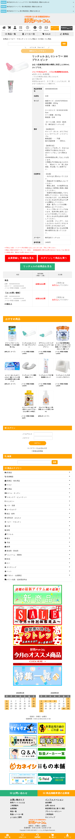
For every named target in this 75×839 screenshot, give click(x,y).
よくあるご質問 (16, 818)
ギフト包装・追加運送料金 (17, 580)
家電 (8, 531)
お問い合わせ (18, 794)
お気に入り (22, 836)
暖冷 (8, 539)
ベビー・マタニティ (17, 39)
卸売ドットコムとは (17, 803)
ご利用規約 (49, 815)
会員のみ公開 (40, 284)
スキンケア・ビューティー (17, 498)
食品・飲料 (10, 514)
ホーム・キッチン (13, 494)
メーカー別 (28, 34)
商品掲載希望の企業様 (56, 794)
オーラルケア (11, 510)
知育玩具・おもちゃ (13, 519)
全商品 (5, 39)
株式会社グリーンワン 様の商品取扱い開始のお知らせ (24, 6)
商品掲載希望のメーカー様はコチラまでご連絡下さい (66, 28)
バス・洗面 (10, 506)
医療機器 (9, 477)
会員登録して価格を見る (21, 258)
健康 (8, 547)
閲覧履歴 (37, 836)
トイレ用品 (31, 39)
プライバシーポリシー (53, 812)
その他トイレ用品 (44, 39)
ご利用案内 (14, 806)
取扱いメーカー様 (16, 815)
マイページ (67, 836)
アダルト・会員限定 (14, 576)
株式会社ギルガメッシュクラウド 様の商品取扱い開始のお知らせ (28, 2)
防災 (8, 560)
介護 (8, 527)
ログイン (55, 285)
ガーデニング (11, 568)
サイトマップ (50, 818)
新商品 (64, 34)
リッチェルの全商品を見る (37, 266)
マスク (9, 486)
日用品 (9, 490)
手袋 (8, 543)
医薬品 (9, 473)
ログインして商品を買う (54, 258)
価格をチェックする (37, 51)
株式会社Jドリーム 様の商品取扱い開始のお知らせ (23, 11)
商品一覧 (10, 34)
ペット (9, 572)
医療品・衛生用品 (13, 481)
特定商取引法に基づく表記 (55, 809)
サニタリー (10, 502)
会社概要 (48, 803)
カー (8, 564)
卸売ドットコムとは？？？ (55, 28)
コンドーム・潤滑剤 (14, 556)
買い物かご (52, 836)
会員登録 (13, 809)
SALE (46, 34)
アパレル (9, 535)
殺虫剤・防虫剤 (12, 551)
